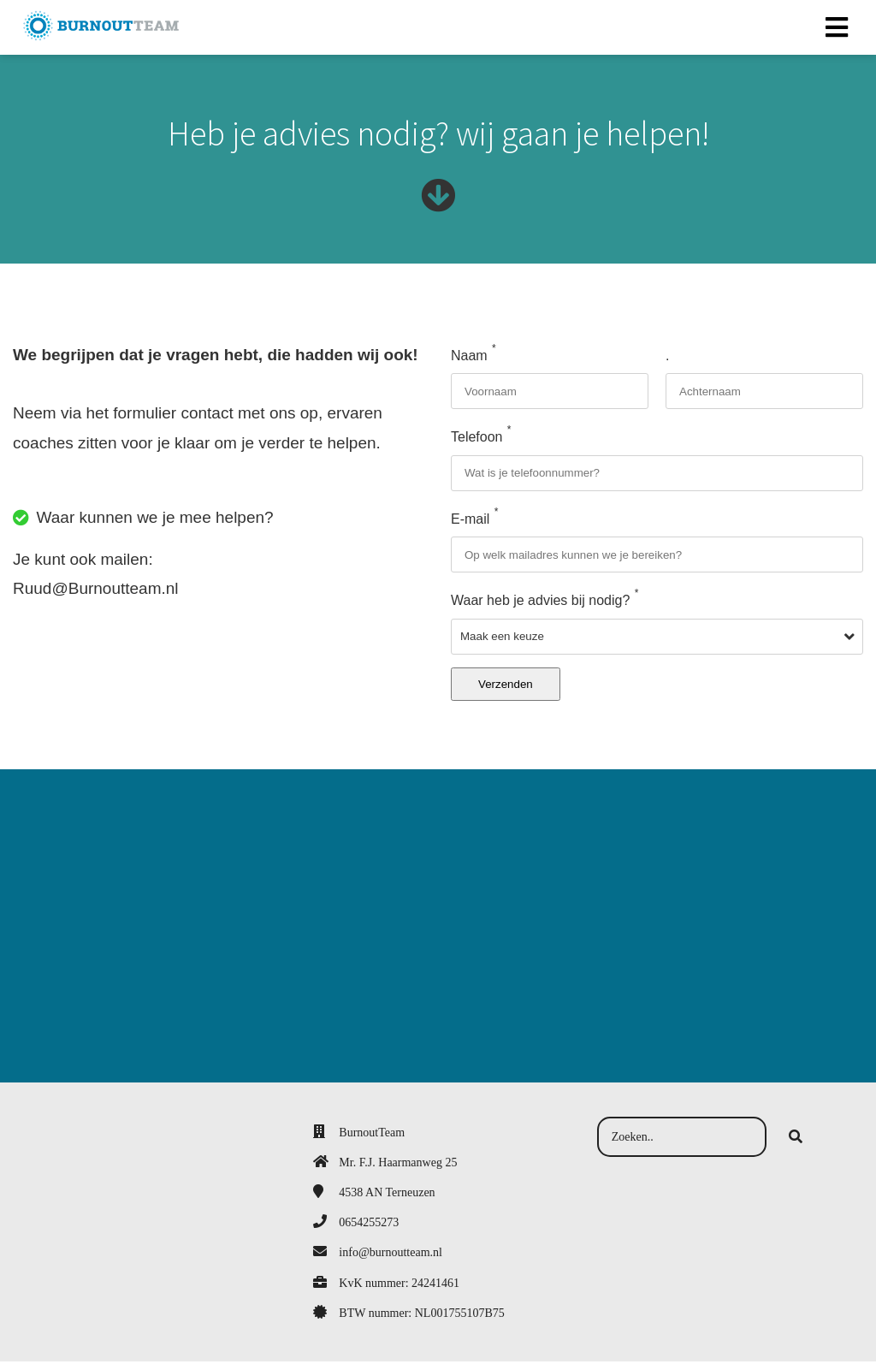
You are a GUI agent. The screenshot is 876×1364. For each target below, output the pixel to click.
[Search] (796, 1139)
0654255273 (369, 1225)
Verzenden (505, 686)
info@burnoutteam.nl (390, 1254)
